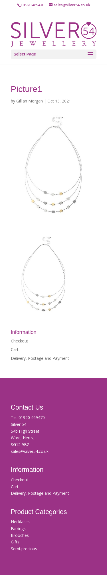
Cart (15, 349)
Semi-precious (24, 548)
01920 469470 (32, 417)
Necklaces (20, 521)
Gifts (15, 542)
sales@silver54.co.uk (30, 451)
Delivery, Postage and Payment (40, 358)
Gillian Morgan (29, 101)
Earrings (18, 528)
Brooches (20, 535)
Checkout (19, 341)
